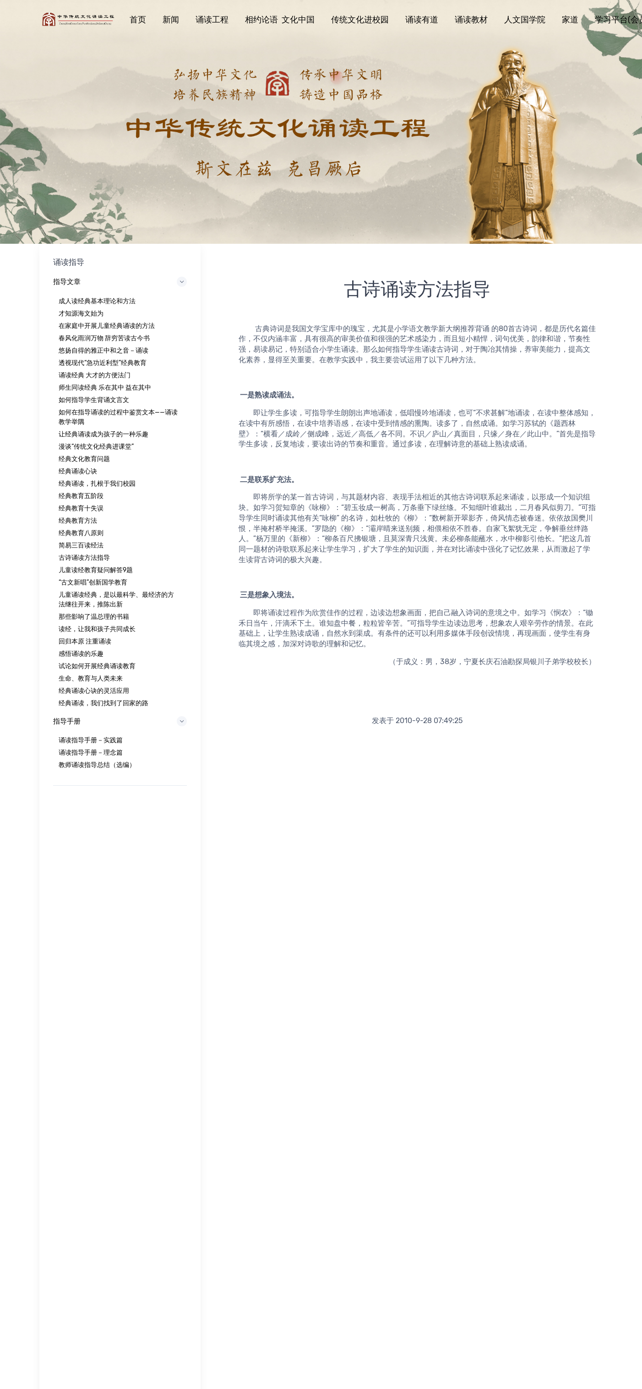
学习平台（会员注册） (457, 1102)
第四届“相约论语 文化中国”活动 (470, 1090)
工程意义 (292, 1102)
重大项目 (292, 1127)
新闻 (171, 19)
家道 (570, 19)
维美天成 (438, 1114)
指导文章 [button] (120, 282)
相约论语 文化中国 (280, 19)
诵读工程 (212, 19)
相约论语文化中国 (158, 1102)
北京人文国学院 (447, 1077)
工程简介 (292, 1077)
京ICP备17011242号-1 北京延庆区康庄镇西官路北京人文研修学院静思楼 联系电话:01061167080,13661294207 (233, 1248)
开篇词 (289, 1114)
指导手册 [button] (120, 721)
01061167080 (485, 967)
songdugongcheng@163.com (485, 993)
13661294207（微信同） (485, 980)
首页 (138, 19)
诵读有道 (421, 19)
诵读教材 (471, 19)
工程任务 (292, 1090)
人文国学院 (524, 19)
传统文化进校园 (360, 19)
